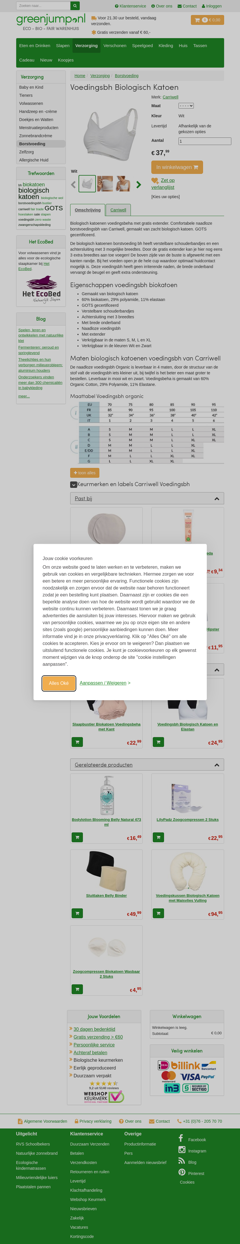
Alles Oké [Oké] (59, 683)
